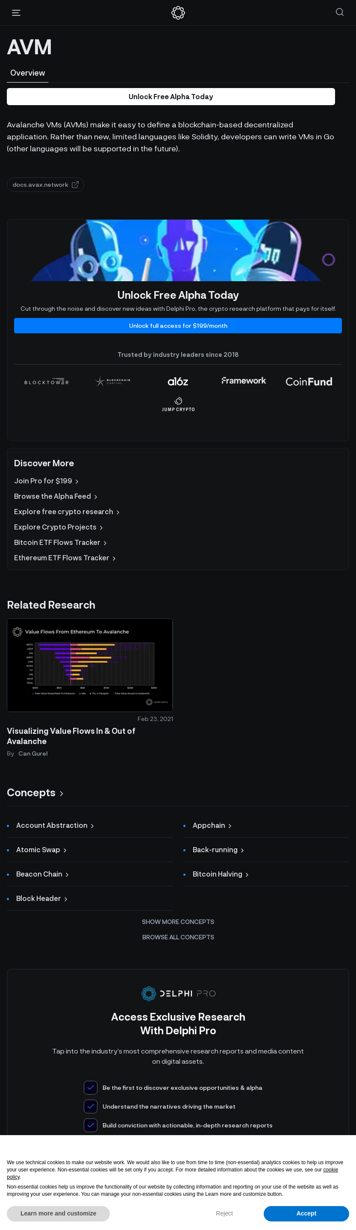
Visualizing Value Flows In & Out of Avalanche (71, 736)
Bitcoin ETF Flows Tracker (61, 542)
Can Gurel (32, 753)
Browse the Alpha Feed (56, 496)
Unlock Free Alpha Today (171, 96)
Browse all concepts (178, 937)
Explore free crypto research (67, 511)
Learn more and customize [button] (58, 1213)
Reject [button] (224, 1213)
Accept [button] (307, 1213)
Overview (27, 72)
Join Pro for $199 (47, 481)
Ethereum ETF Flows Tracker (66, 557)
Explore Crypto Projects (59, 527)
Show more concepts (178, 921)
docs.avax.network (45, 184)
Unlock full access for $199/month (178, 325)
